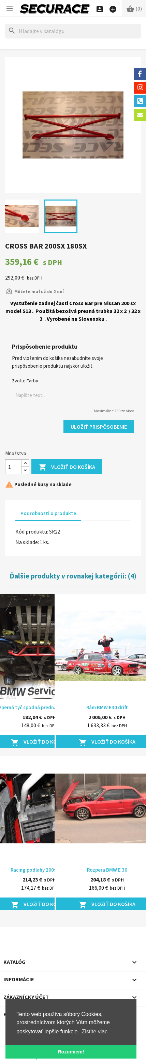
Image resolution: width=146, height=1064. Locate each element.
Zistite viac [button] (95, 1031)
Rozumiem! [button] (71, 1051)
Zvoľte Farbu (25, 381)
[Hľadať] (73, 31)
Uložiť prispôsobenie (99, 426)
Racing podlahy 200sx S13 (39, 870)
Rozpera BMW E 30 (107, 870)
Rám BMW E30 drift (107, 707)
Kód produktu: (31, 531)
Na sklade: (27, 542)
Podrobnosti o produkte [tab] (48, 513)
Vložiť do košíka (67, 467)
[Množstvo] (13, 466)
